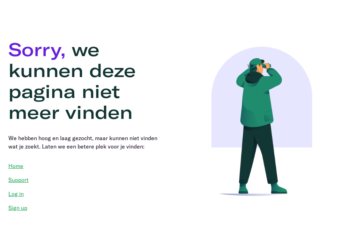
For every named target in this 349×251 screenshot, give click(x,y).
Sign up (17, 207)
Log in (16, 193)
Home (15, 165)
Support (18, 179)
